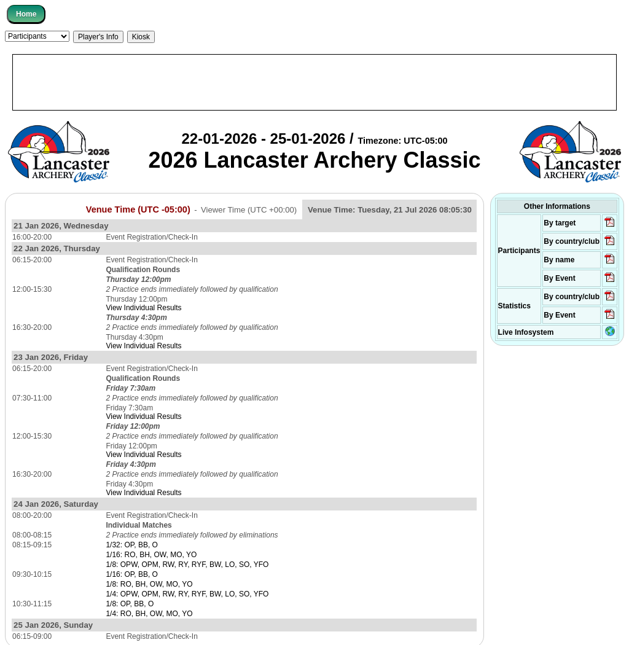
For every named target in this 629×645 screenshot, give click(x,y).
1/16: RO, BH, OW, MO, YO (151, 554)
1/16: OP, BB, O (132, 574)
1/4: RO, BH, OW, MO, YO (149, 613)
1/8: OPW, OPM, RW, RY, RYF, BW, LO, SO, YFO (187, 564)
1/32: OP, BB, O (132, 545)
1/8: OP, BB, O (130, 604)
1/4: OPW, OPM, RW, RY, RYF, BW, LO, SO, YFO (187, 594)
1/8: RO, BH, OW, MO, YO (149, 584)
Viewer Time (249, 209)
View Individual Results (143, 307)
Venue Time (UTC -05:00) (138, 209)
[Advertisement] (314, 82)
